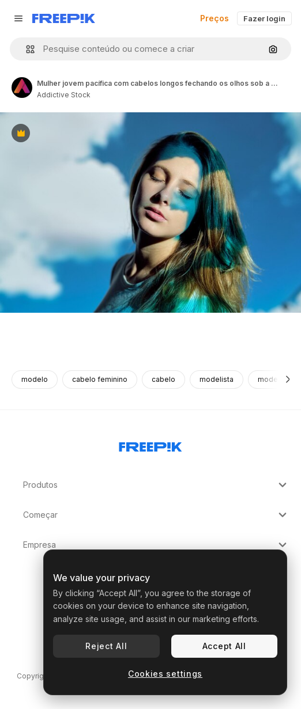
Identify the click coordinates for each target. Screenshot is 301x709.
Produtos (156, 485)
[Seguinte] (288, 379)
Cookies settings (165, 673)
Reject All (106, 646)
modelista (217, 379)
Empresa (156, 545)
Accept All (224, 646)
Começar (156, 515)
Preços (214, 18)
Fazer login (264, 18)
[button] (26, 49)
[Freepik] (63, 18)
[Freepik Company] (150, 444)
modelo (34, 379)
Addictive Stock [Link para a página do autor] (64, 94)
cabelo (163, 379)
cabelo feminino (99, 379)
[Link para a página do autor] (22, 87)
